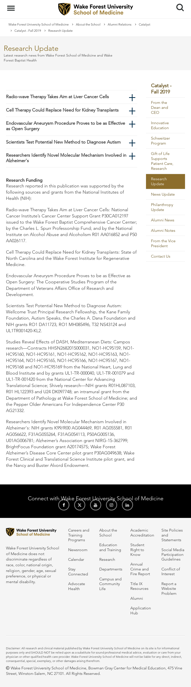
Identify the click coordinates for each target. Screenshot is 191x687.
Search (178, 5)
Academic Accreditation (142, 532)
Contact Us (160, 256)
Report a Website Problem (169, 588)
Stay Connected (78, 571)
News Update (163, 194)
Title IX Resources (139, 586)
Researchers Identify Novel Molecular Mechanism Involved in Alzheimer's (66, 157)
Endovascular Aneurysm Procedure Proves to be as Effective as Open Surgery (65, 125)
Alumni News (162, 220)
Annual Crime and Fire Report (140, 569)
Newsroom (78, 549)
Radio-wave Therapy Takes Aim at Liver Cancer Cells (57, 96)
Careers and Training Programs (78, 535)
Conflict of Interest (170, 571)
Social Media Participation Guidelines (172, 554)
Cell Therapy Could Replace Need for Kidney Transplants (62, 110)
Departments (110, 569)
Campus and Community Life (110, 584)
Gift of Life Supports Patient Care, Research (162, 161)
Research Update (159, 181)
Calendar (76, 559)
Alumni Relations (120, 24)
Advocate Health (76, 586)
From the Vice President (163, 243)
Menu (11, 6)
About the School (88, 24)
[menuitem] (165, 89)
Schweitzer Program (160, 141)
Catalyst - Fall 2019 (27, 30)
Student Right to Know (137, 549)
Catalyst (144, 24)
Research (107, 559)
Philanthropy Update (162, 207)
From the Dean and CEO (159, 107)
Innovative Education (160, 125)
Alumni (136, 598)
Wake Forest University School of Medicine (38, 24)
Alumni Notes (163, 230)
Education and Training (110, 547)
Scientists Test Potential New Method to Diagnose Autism (63, 142)
